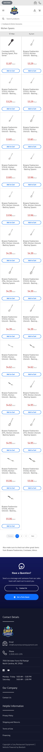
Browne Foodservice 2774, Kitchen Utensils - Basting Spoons (10, 433)
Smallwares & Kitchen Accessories (12, 24)
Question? (7, 3)
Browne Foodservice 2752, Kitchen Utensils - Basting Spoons (10, 205)
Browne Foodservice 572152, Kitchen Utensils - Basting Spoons (9, 319)
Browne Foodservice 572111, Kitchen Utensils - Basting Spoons (31, 91)
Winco (34, 550)
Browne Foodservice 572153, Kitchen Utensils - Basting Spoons (31, 281)
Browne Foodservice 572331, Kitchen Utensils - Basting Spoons (9, 508)
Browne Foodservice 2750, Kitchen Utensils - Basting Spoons (32, 167)
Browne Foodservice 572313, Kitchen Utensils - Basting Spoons (9, 357)
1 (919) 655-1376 (15, 654)
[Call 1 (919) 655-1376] (40, 2)
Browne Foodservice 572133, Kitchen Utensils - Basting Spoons (31, 129)
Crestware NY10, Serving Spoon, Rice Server (9, 53)
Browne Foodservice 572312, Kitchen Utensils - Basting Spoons (31, 357)
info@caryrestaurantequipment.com (23, 645)
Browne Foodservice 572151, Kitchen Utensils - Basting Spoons (31, 319)
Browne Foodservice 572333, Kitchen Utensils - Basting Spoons (9, 471)
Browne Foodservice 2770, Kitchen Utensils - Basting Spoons (32, 395)
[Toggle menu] (3, 10)
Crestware (27, 550)
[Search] (21, 18)
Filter (12, 34)
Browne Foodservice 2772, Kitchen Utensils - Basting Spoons (32, 433)
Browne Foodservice (14, 550)
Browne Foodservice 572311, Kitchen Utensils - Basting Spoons (9, 395)
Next (32, 536)
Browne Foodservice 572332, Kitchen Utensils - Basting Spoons (31, 471)
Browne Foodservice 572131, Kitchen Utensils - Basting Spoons (9, 129)
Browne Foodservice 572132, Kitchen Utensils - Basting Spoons (9, 167)
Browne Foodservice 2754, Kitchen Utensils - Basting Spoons (32, 205)
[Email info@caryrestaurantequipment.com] (35, 2)
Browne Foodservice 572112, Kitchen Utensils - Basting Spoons (9, 91)
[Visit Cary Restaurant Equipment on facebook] (4, 670)
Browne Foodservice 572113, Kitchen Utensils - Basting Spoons (31, 53)
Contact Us (21, 588)
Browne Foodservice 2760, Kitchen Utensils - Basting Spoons (32, 243)
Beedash (22, 747)
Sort (31, 34)
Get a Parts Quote (21, 597)
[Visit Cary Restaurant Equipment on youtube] (8, 670)
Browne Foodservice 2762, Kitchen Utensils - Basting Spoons (10, 243)
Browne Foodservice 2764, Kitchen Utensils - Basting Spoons (10, 281)
